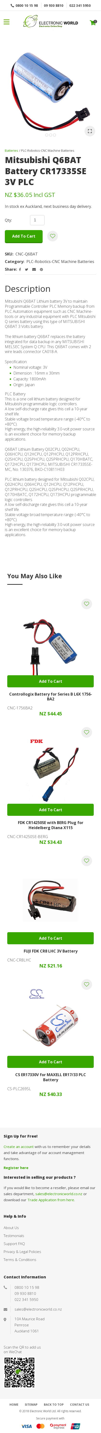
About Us (11, 1227)
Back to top (54, 1405)
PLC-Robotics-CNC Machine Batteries (47, 150)
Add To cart (50, 681)
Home (13, 1405)
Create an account (19, 1146)
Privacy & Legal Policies (22, 1251)
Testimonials (14, 1235)
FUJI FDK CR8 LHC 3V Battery (51, 951)
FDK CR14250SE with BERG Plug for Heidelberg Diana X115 (50, 825)
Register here (16, 1167)
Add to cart (23, 236)
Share (10, 269)
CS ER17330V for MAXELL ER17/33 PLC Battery (50, 1077)
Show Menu (6, 21)
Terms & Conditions (20, 1259)
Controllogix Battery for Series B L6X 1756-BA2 (50, 696)
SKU (8, 254)
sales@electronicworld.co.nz (58, 1193)
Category (14, 261)
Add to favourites (86, 604)
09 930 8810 (53, 5)
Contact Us (79, 1405)
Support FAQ (14, 1243)
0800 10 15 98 (27, 5)
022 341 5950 (80, 5)
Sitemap (31, 1405)
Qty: (8, 220)
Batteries (11, 150)
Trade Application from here (50, 1199)
